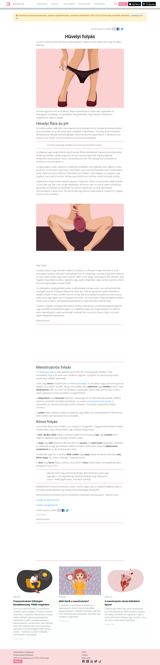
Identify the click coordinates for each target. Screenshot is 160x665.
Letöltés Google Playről (46, 505)
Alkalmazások (42, 4)
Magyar (122, 4)
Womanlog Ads (84, 4)
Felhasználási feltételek (23, 655)
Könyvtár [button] (54, 4)
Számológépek (69, 4)
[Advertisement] (80, 343)
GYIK (84, 652)
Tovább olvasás (18, 639)
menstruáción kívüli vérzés (99, 401)
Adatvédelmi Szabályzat (23, 652)
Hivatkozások (41, 514)
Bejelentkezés (99, 4)
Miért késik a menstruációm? (74, 601)
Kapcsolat (86, 658)
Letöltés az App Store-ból (47, 500)
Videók (85, 655)
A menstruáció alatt (45, 372)
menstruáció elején (78, 383)
